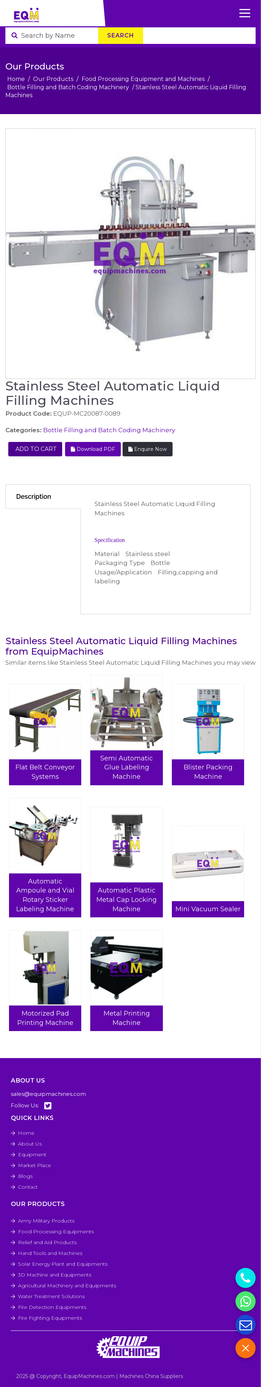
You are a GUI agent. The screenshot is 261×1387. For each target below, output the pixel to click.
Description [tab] (33, 496)
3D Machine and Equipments (54, 1274)
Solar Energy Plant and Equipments (62, 1264)
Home (16, 79)
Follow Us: (31, 1106)
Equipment (32, 1154)
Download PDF (93, 449)
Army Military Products (46, 1220)
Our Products (53, 79)
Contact (28, 1187)
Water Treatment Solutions (51, 1296)
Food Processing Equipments (56, 1231)
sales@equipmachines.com (48, 1093)
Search (120, 35)
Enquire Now (147, 449)
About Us (30, 1143)
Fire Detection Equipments (52, 1307)
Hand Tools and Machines (50, 1253)
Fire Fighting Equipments (50, 1318)
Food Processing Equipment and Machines (143, 79)
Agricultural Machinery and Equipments (67, 1285)
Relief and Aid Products (47, 1242)
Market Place (34, 1165)
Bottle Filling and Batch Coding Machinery (68, 87)
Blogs (25, 1176)
